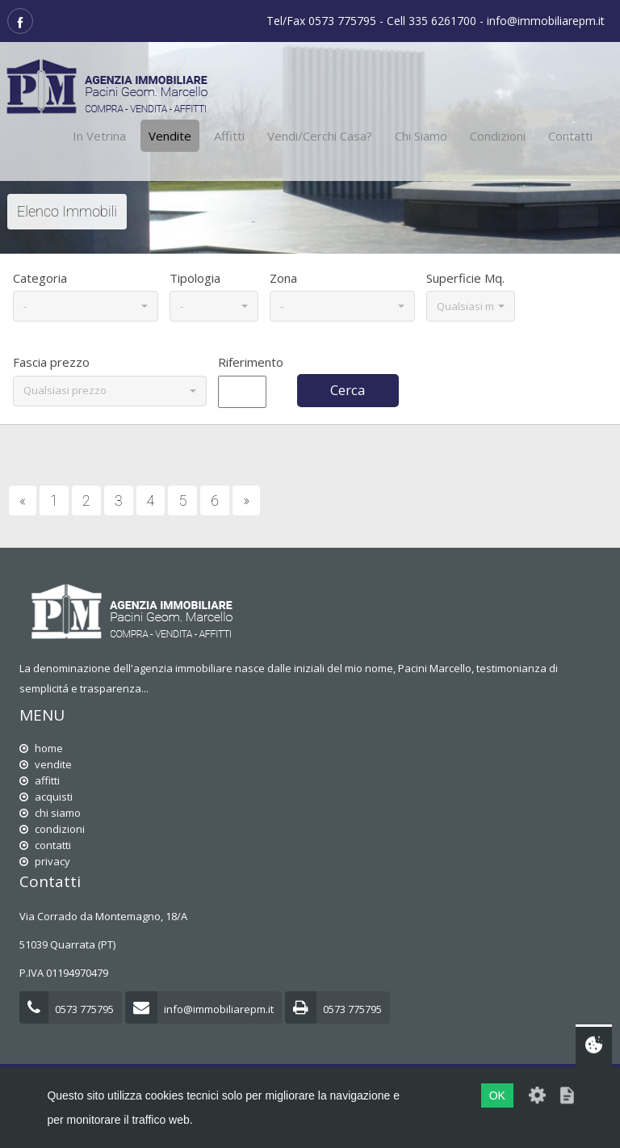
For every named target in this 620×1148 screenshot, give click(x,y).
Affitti (229, 136)
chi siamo (50, 812)
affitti (39, 780)
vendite (45, 764)
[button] (85, 306)
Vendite (170, 136)
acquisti (46, 796)
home (41, 748)
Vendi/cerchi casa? (319, 136)
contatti (45, 845)
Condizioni (498, 136)
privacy (44, 861)
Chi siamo (421, 136)
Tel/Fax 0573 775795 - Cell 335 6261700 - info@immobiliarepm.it (435, 20)
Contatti (570, 136)
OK (497, 1095)
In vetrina (99, 136)
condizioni (52, 829)
